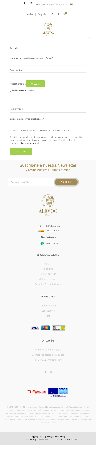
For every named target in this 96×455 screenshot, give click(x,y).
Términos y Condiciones (37, 439)
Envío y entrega (48, 273)
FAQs (48, 263)
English (42, 14)
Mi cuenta (48, 268)
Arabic (30, 14)
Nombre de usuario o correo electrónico (31, 58)
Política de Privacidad (66, 439)
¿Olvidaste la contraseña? (22, 90)
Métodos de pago (48, 279)
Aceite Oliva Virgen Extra (48, 349)
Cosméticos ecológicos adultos (48, 354)
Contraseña (17, 70)
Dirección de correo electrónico (27, 118)
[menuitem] (52, 14)
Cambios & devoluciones (48, 284)
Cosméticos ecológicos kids (48, 359)
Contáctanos (48, 310)
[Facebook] (45, 372)
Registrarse (21, 151)
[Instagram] (50, 372)
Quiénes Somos (48, 305)
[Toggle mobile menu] (89, 38)
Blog (48, 315)
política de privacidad (29, 143)
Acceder (35, 83)
